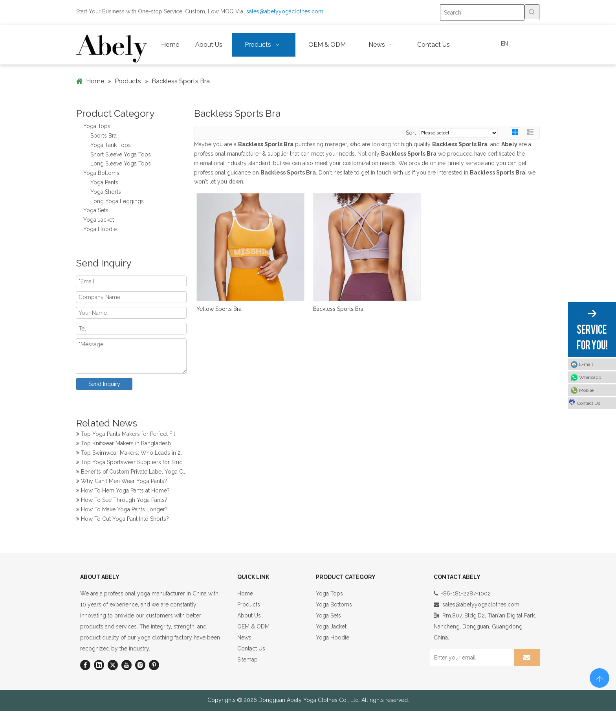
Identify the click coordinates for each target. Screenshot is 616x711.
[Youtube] (126, 665)
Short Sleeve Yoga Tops (120, 154)
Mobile (586, 390)
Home (245, 593)
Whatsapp (590, 377)
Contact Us (251, 648)
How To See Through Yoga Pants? (121, 501)
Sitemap (247, 659)
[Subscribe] (527, 657)
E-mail (586, 364)
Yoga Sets (95, 210)
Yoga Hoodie (100, 229)
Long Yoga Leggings (117, 201)
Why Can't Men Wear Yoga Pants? (121, 482)
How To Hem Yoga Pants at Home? (123, 492)
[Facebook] (85, 665)
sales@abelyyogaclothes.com (284, 11)
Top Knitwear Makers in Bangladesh (123, 444)
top (599, 677)
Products (248, 604)
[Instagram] (140, 665)
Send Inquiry (104, 384)
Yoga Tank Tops (110, 145)
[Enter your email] (470, 657)
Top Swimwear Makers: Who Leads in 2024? (131, 454)
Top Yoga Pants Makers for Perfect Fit (125, 435)
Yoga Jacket (98, 220)
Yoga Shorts (105, 192)
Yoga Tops (96, 126)
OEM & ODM (253, 626)
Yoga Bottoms (101, 173)
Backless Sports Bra (338, 309)
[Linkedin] (99, 665)
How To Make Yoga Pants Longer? (122, 510)
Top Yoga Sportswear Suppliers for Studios (131, 463)
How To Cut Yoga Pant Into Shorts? (122, 520)
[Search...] (482, 12)
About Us (249, 615)
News (244, 637)
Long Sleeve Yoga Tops (120, 163)
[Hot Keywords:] (531, 11)
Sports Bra (103, 135)
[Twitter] (113, 665)
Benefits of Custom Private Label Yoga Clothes (131, 473)
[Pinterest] (154, 665)
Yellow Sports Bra (219, 309)
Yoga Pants (104, 182)
